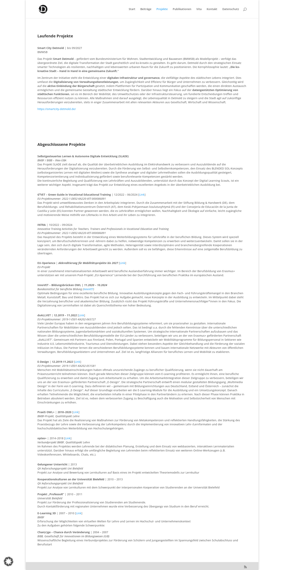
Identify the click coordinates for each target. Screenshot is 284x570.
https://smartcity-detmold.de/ (56, 109)
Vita (199, 9)
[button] (8, 561)
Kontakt (212, 9)
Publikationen (182, 9)
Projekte (162, 9)
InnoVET (88, 289)
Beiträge (145, 9)
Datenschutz (230, 9)
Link (142, 194)
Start (132, 9)
